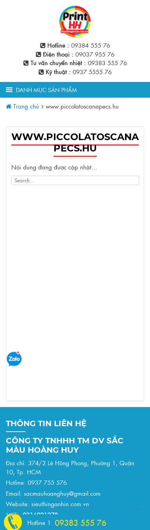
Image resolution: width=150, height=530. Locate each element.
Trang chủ (22, 106)
